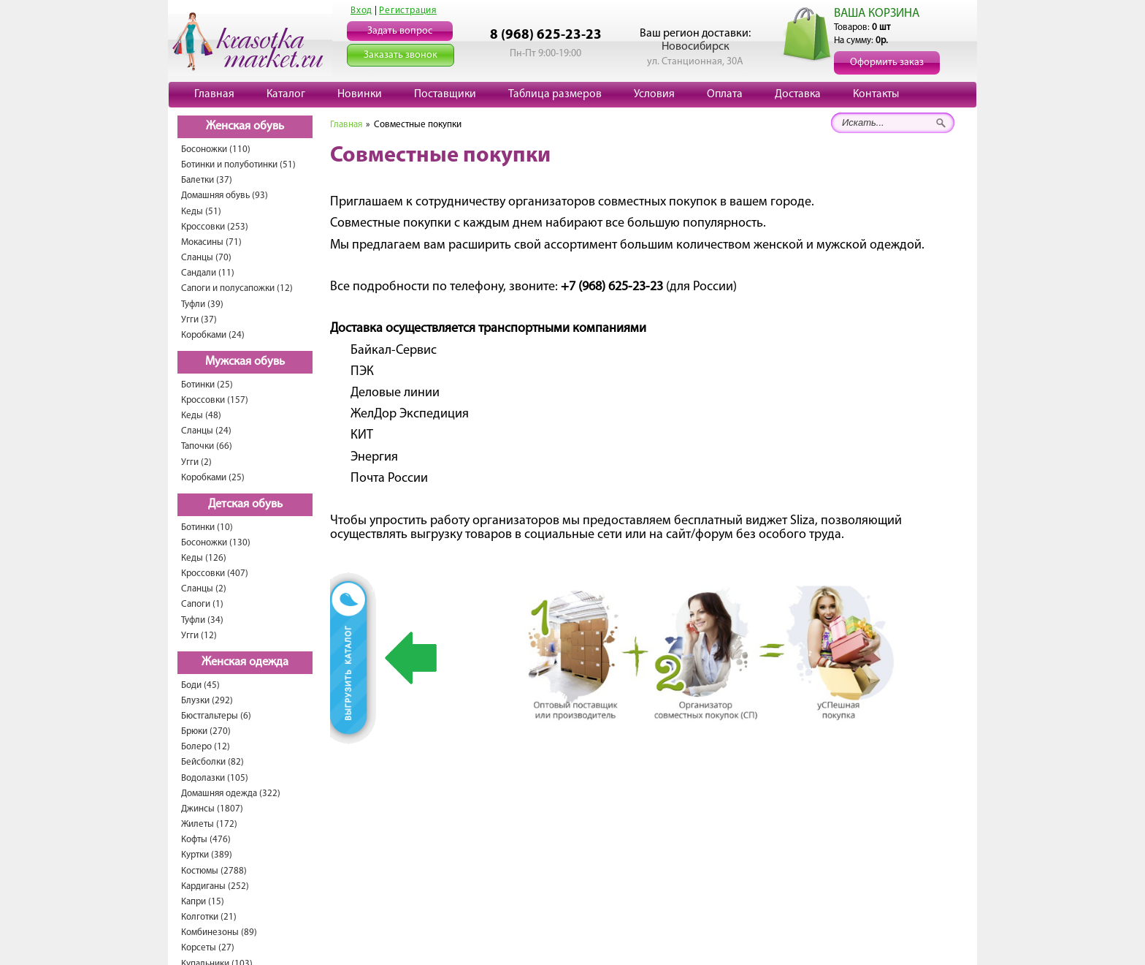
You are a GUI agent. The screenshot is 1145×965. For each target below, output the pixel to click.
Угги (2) (196, 462)
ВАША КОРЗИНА (876, 13)
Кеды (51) (201, 211)
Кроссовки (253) (214, 227)
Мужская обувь (245, 362)
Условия (654, 94)
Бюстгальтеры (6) (216, 716)
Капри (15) (202, 902)
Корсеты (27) (207, 948)
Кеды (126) (203, 558)
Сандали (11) (207, 273)
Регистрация (408, 10)
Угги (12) (199, 635)
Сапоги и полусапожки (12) (237, 288)
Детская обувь (245, 504)
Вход (361, 10)
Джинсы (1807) (212, 809)
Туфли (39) (202, 304)
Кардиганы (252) (215, 886)
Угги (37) (199, 320)
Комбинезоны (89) (219, 932)
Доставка (798, 94)
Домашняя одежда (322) (230, 793)
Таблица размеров (555, 94)
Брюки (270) (206, 731)
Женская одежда (245, 662)
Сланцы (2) (203, 589)
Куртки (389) (206, 855)
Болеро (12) (205, 747)
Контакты (876, 94)
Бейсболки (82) (212, 762)
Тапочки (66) (206, 446)
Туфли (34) (202, 620)
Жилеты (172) (209, 824)
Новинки (359, 94)
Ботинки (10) (207, 527)
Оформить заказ (887, 62)
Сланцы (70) (206, 257)
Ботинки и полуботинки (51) (238, 165)
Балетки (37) (206, 180)
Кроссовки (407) (214, 573)
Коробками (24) (213, 335)
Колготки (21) (209, 917)
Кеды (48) (201, 415)
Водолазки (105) (214, 778)
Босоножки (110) (215, 149)
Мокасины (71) (211, 242)
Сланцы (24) (206, 431)
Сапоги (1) (202, 604)
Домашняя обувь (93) (224, 195)
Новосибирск (695, 47)
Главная (214, 94)
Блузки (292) (207, 700)
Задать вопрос (399, 31)
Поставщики (445, 94)
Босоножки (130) (215, 543)
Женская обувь (245, 126)
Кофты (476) (206, 839)
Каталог (286, 94)
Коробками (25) (213, 477)
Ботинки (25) (207, 385)
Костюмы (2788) (214, 871)
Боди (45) (200, 685)
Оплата (725, 94)
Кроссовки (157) (214, 400)
